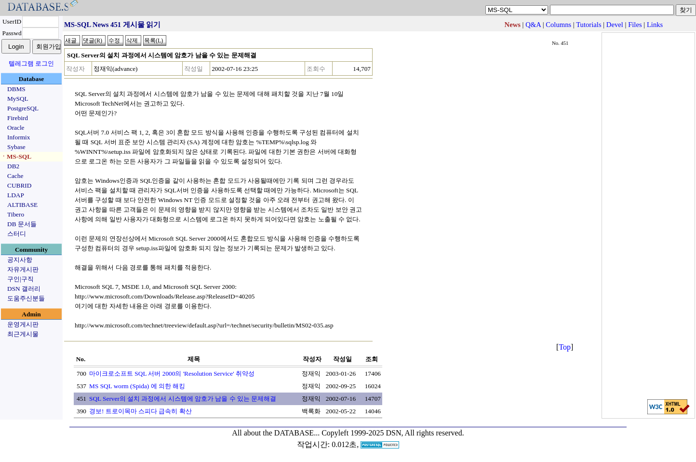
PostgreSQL (23, 108)
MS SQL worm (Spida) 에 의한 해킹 (137, 386)
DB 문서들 (22, 224)
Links (655, 24)
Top (565, 347)
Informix (18, 137)
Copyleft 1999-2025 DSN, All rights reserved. (392, 433)
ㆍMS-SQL (15, 156)
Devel (614, 24)
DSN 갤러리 (23, 288)
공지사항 (19, 259)
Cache (15, 175)
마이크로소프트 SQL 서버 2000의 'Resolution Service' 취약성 (171, 373)
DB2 (13, 166)
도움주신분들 (26, 298)
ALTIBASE (22, 204)
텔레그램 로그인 (31, 63)
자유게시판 (23, 269)
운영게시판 (23, 324)
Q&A (533, 24)
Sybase (16, 146)
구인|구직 (20, 279)
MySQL (17, 98)
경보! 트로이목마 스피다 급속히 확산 (140, 411)
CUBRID (19, 185)
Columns (558, 24)
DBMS (16, 89)
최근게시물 (23, 334)
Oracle (16, 127)
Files (635, 24)
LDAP (15, 195)
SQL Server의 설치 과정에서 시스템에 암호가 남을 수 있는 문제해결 (182, 398)
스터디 (16, 233)
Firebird (17, 118)
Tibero (15, 214)
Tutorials (588, 24)
